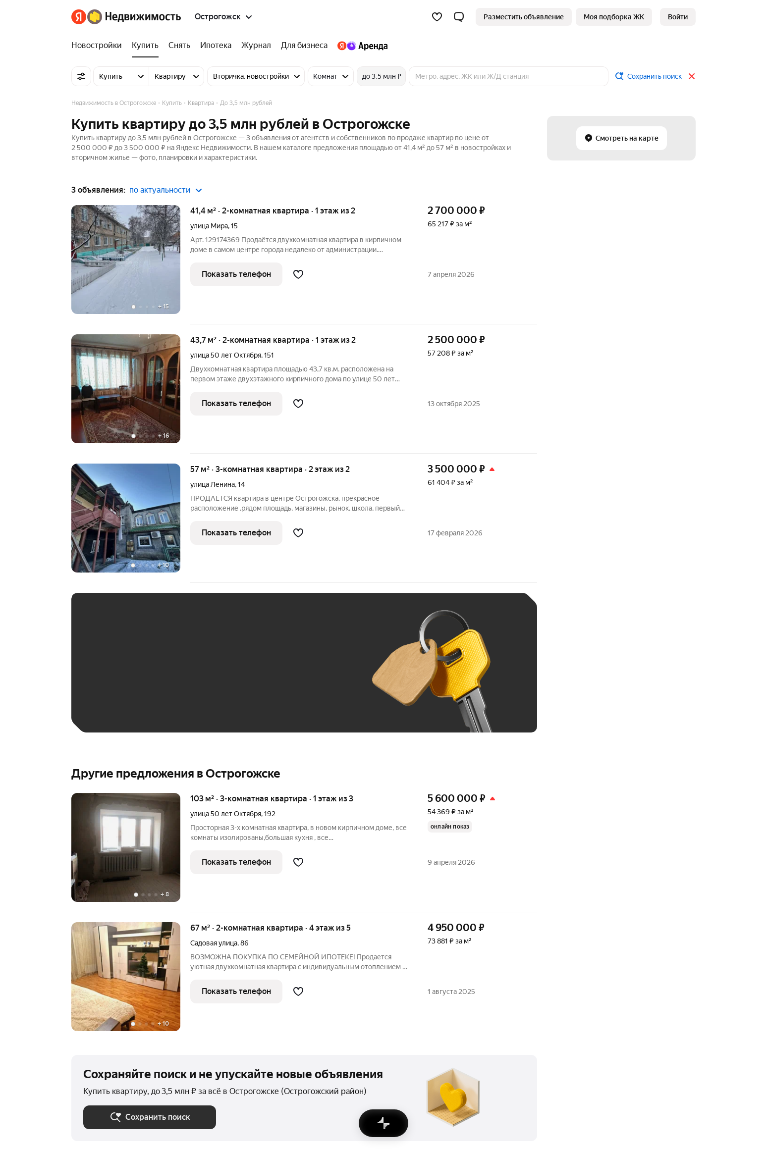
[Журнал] (256, 45)
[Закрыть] (692, 76)
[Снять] (179, 45)
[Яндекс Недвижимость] (134, 16)
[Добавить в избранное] (298, 274)
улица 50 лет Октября (225, 355)
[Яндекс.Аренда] (359, 45)
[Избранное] (437, 17)
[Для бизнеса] (304, 45)
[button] (459, 17)
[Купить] (145, 45)
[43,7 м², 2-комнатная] (130, 394)
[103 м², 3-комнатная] (130, 852)
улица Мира (209, 226)
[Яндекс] (78, 16)
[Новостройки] (99, 45)
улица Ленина (212, 484)
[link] (678, 17)
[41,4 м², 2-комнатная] (130, 264)
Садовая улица (213, 943)
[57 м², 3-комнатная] (130, 523)
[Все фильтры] (81, 76)
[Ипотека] (215, 45)
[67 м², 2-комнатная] (130, 976)
